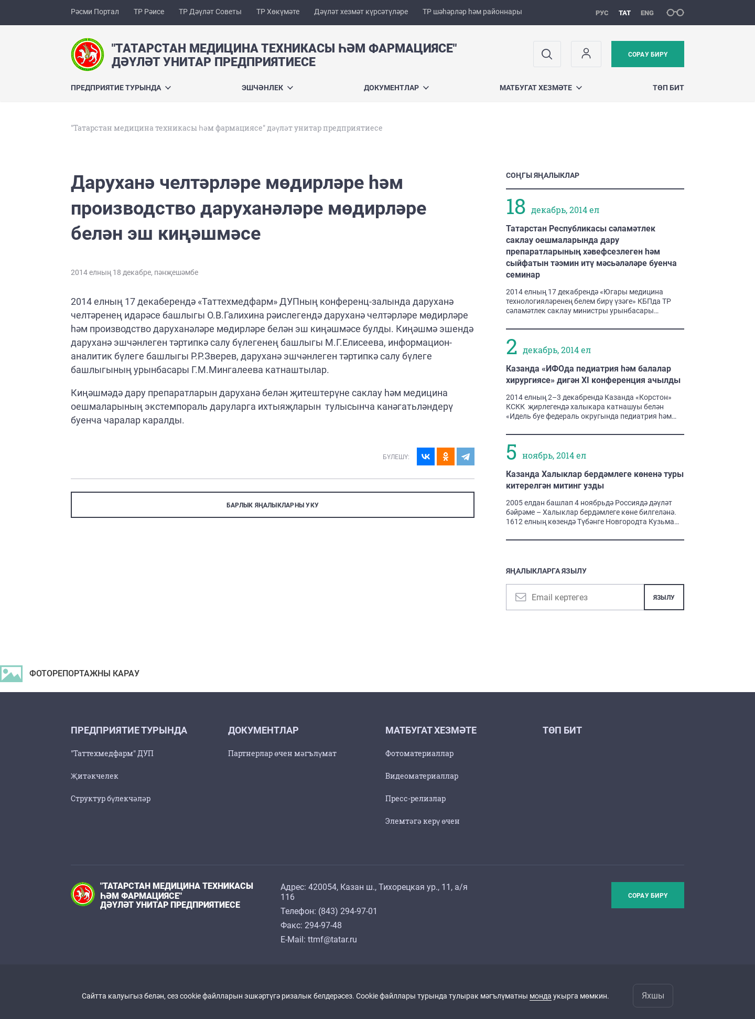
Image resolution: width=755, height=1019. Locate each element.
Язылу (664, 597)
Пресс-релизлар (415, 798)
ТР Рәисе (149, 11)
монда (541, 996)
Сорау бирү (647, 54)
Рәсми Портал (95, 11)
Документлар (396, 87)
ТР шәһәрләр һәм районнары (472, 11)
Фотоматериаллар (419, 753)
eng (647, 13)
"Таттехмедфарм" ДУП (112, 753)
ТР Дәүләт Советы (210, 11)
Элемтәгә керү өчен (422, 821)
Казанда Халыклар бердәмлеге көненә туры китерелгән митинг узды (595, 480)
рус (602, 13)
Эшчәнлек (267, 87)
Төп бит (668, 87)
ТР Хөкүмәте (277, 11)
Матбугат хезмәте (541, 87)
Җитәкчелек (94, 776)
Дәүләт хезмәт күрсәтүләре (361, 11)
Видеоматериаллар (421, 776)
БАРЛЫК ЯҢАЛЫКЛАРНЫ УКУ (272, 505)
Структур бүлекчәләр (110, 798)
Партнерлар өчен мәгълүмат (282, 753)
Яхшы (653, 996)
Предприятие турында (121, 87)
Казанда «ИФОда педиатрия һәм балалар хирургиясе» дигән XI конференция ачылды (593, 374)
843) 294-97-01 (349, 911)
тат (625, 13)
